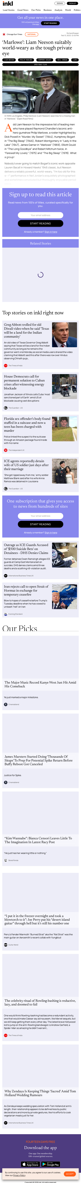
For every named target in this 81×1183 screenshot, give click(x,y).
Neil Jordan (62, 60)
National (32, 34)
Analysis (58, 10)
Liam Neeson (9, 60)
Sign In (60, 3)
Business (48, 10)
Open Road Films (40, 64)
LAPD (75, 60)
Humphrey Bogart (44, 60)
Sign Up (72, 3)
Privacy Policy (19, 1175)
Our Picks (36, 10)
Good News (22, 10)
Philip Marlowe (26, 60)
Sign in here (51, 231)
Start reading (50, 23)
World (68, 10)
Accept (70, 1174)
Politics (77, 10)
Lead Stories (8, 10)
